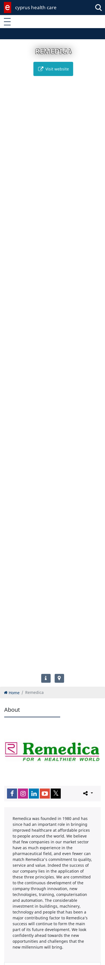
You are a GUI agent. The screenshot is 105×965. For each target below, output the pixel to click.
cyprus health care (36, 7)
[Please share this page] (87, 793)
